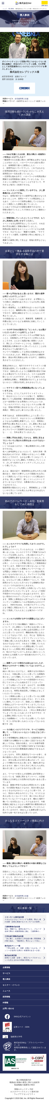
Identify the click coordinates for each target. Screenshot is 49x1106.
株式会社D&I (25, 3)
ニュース (6, 991)
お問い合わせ (8, 1008)
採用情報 (6, 997)
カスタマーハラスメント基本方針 (24, 1092)
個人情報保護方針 (23, 1080)
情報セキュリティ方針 (23, 1089)
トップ (5, 8)
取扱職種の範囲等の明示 (24, 1085)
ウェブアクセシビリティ (24, 1094)
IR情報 (5, 1003)
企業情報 (6, 967)
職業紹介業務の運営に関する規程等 (25, 1082)
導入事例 (11, 8)
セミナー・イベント (11, 985)
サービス (6, 973)
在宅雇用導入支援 (21, 99)
